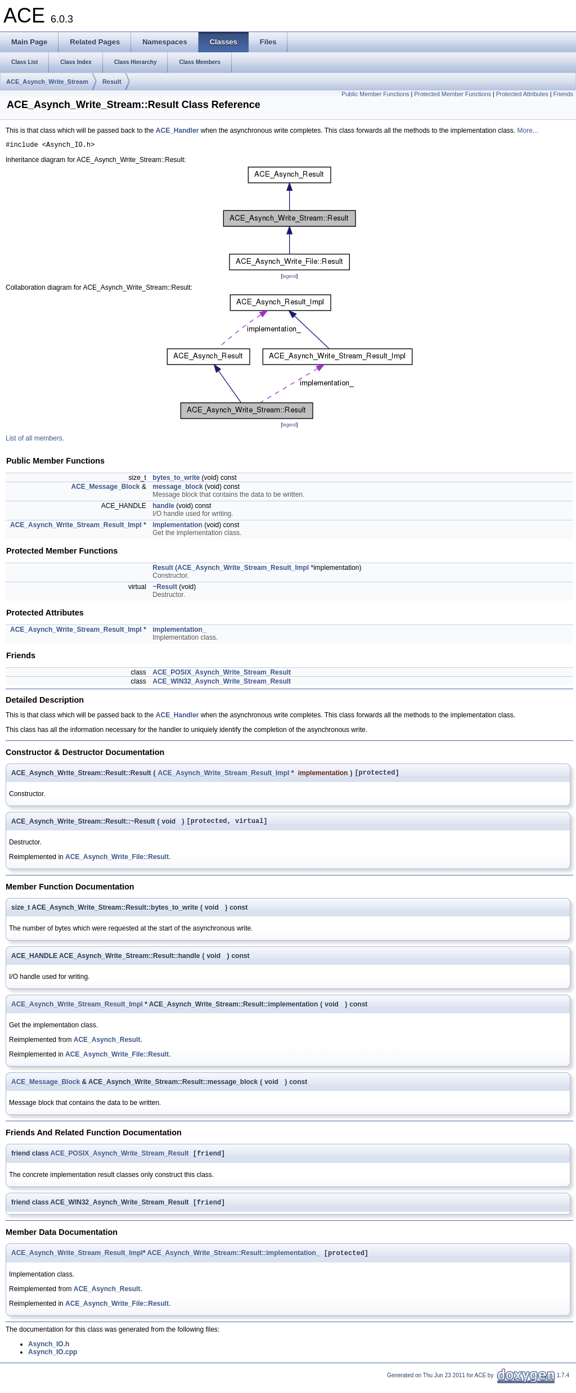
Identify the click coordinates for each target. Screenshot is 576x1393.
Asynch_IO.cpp (52, 1360)
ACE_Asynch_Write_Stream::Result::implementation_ (233, 1261)
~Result (164, 588)
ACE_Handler (177, 130)
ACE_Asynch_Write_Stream (47, 81)
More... (528, 130)
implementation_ (179, 631)
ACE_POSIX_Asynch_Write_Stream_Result (221, 674)
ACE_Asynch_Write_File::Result (117, 862)
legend (289, 278)
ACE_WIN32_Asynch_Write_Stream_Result (221, 683)
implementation (177, 527)
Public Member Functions (375, 94)
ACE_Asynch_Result (107, 1045)
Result (112, 81)
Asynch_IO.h (48, 1352)
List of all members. (35, 440)
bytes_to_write (176, 479)
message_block (177, 488)
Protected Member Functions (452, 94)
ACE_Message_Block (105, 488)
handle (163, 507)
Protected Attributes (522, 94)
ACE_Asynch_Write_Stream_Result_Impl (76, 527)
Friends (563, 94)
